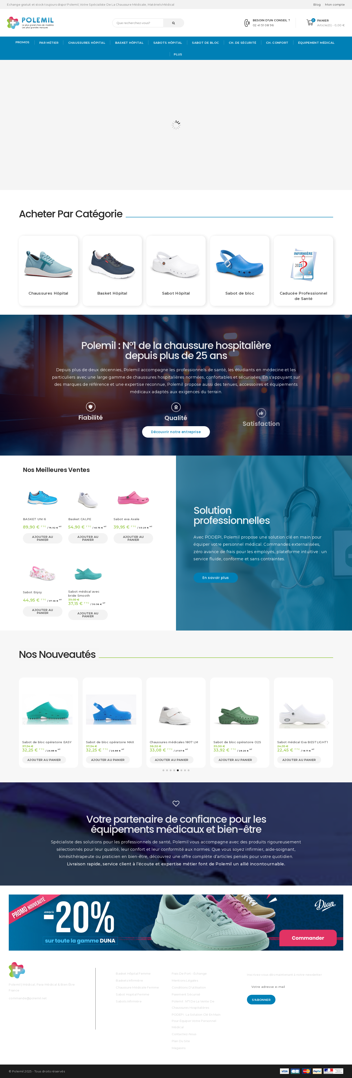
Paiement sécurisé (186, 994)
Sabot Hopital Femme (132, 994)
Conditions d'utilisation (189, 987)
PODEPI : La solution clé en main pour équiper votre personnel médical (196, 1021)
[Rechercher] (148, 22)
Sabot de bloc (205, 42)
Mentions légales (185, 980)
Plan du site (181, 1041)
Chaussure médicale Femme (137, 987)
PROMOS (22, 42)
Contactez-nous (184, 1034)
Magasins (179, 1048)
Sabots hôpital (167, 42)
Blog (317, 4)
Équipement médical (316, 42)
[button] (176, 432)
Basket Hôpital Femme (133, 973)
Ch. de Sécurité (242, 42)
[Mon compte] (335, 4)
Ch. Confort (276, 42)
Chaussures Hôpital (86, 42)
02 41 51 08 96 (263, 25)
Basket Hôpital (128, 42)
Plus (178, 54)
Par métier (48, 42)
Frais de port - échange (189, 973)
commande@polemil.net (28, 998)
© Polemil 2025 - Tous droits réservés (37, 1071)
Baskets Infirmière (129, 980)
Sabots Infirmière (128, 1001)
